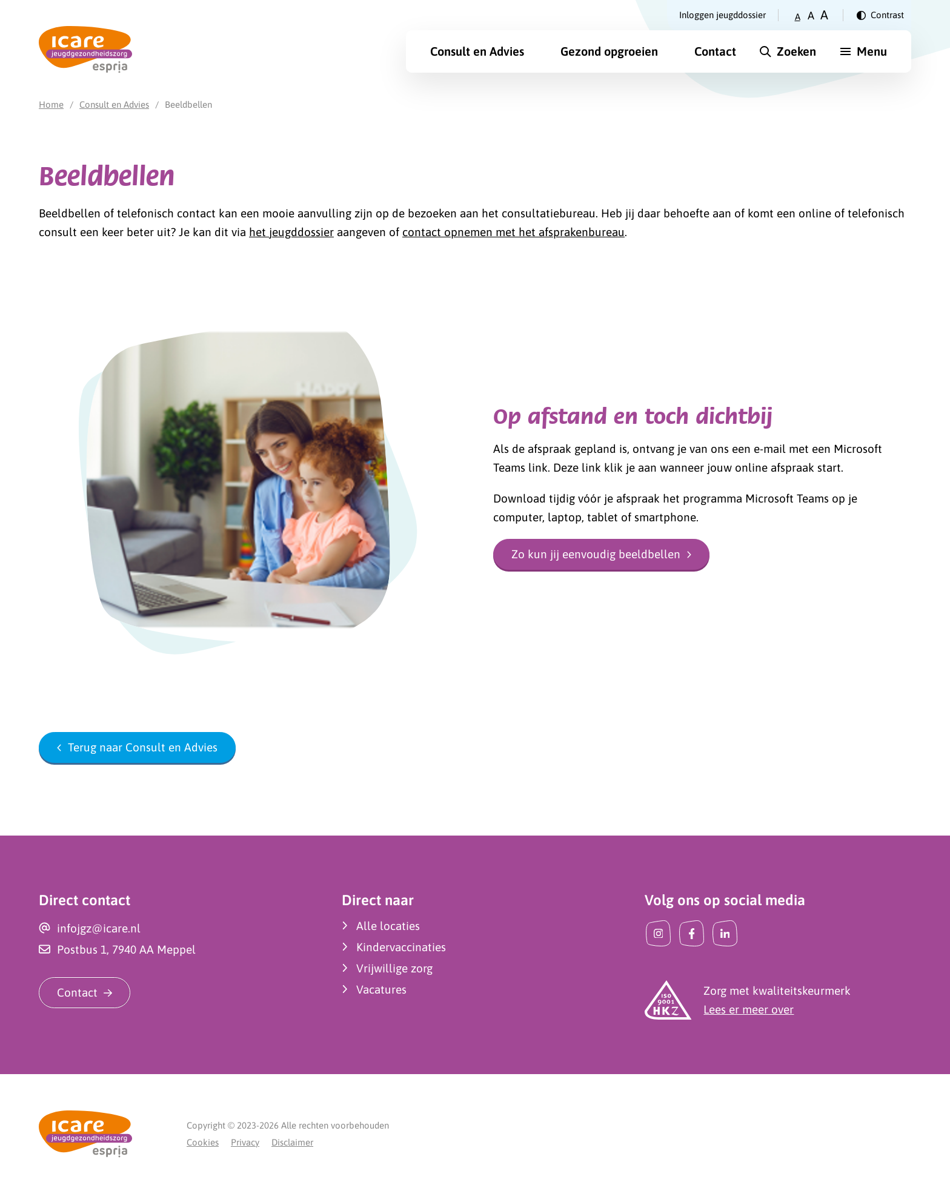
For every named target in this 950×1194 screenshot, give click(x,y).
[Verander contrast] (880, 15)
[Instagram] (658, 933)
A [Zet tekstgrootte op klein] (797, 17)
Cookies (203, 1142)
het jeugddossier (291, 232)
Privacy (245, 1142)
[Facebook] (691, 933)
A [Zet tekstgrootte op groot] (824, 15)
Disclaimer (292, 1142)
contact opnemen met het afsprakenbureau (513, 232)
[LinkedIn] (725, 933)
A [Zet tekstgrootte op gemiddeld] (811, 15)
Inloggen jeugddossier (722, 15)
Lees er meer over (748, 1009)
